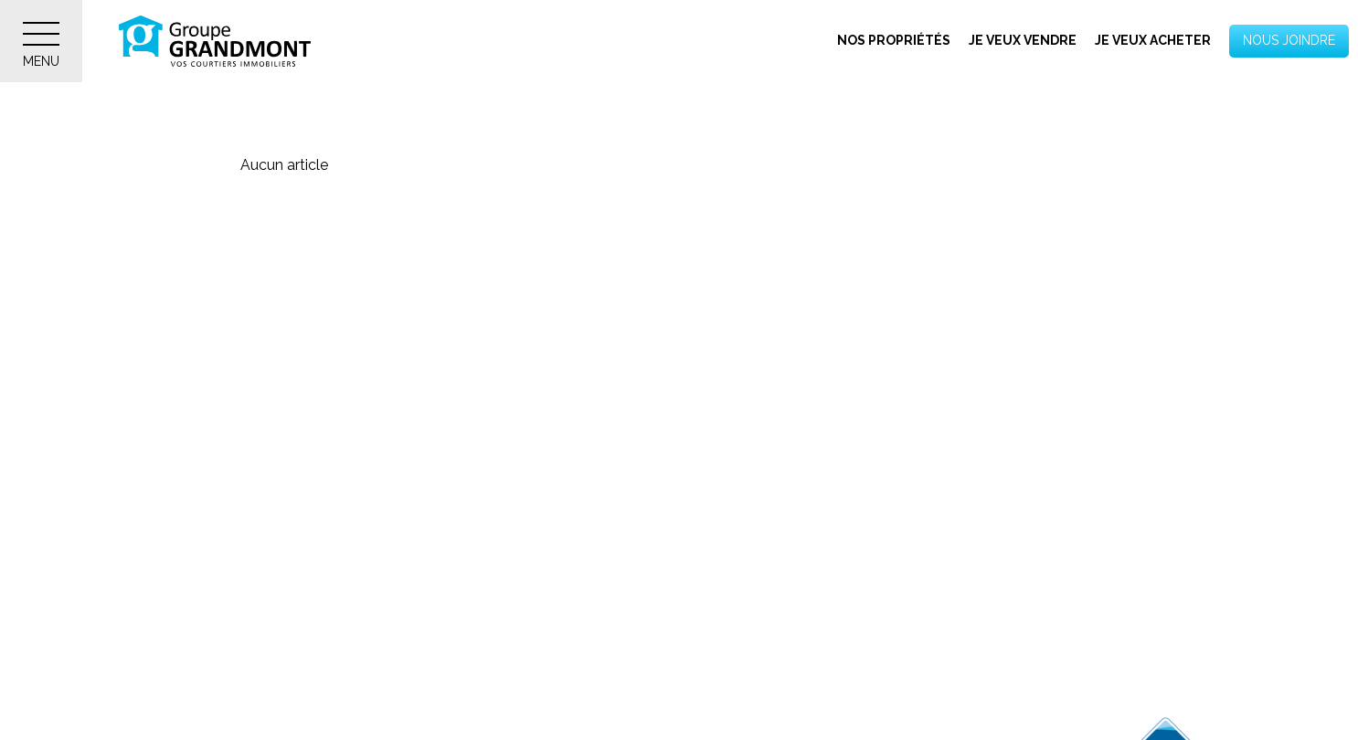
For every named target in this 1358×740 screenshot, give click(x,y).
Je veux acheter (1153, 40)
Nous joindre (1289, 40)
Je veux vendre (1023, 40)
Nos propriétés (893, 40)
